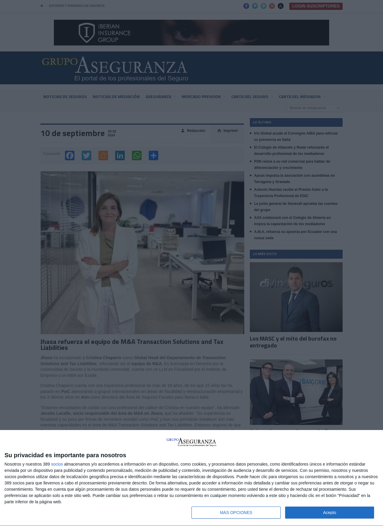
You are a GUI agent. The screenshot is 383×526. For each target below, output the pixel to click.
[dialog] (191, 478)
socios (57, 464)
